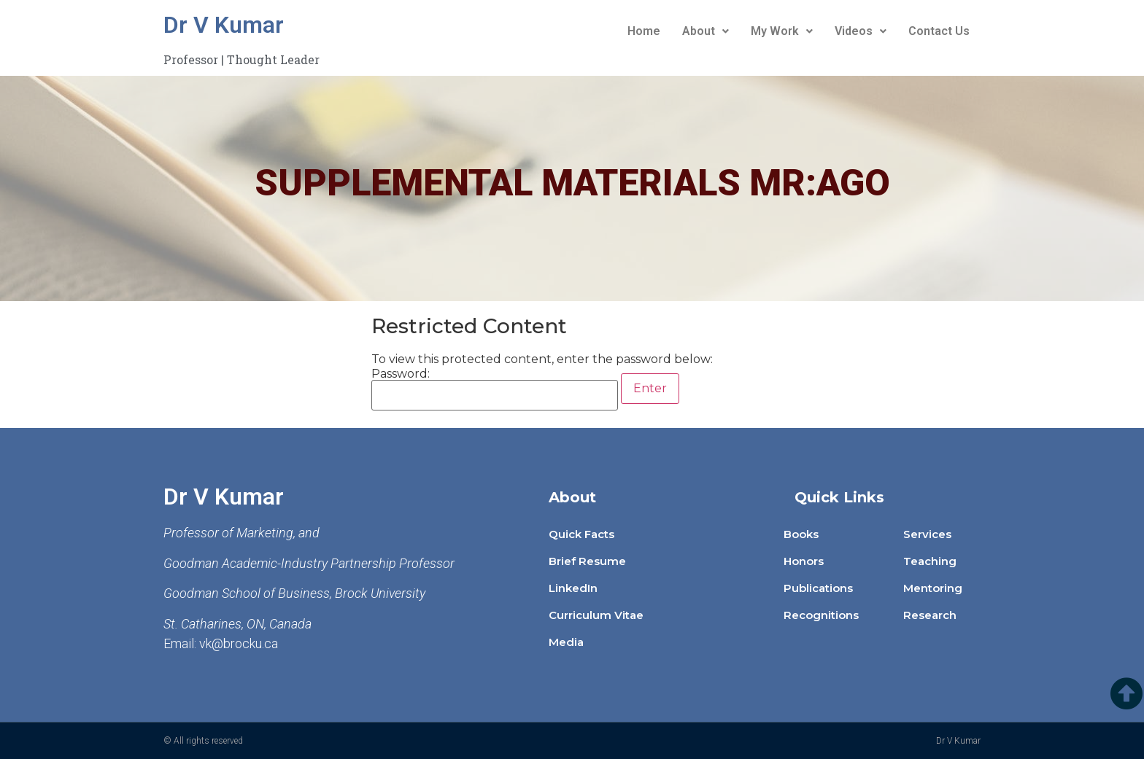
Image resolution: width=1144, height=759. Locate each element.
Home (643, 31)
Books (801, 534)
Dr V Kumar (223, 25)
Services (927, 534)
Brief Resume (587, 561)
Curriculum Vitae (596, 615)
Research (929, 615)
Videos (860, 31)
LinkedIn (573, 588)
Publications (818, 588)
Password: (494, 389)
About (705, 31)
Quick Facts (581, 534)
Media (566, 642)
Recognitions (821, 615)
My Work (782, 31)
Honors (804, 561)
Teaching (929, 561)
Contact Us (939, 31)
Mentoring (932, 588)
